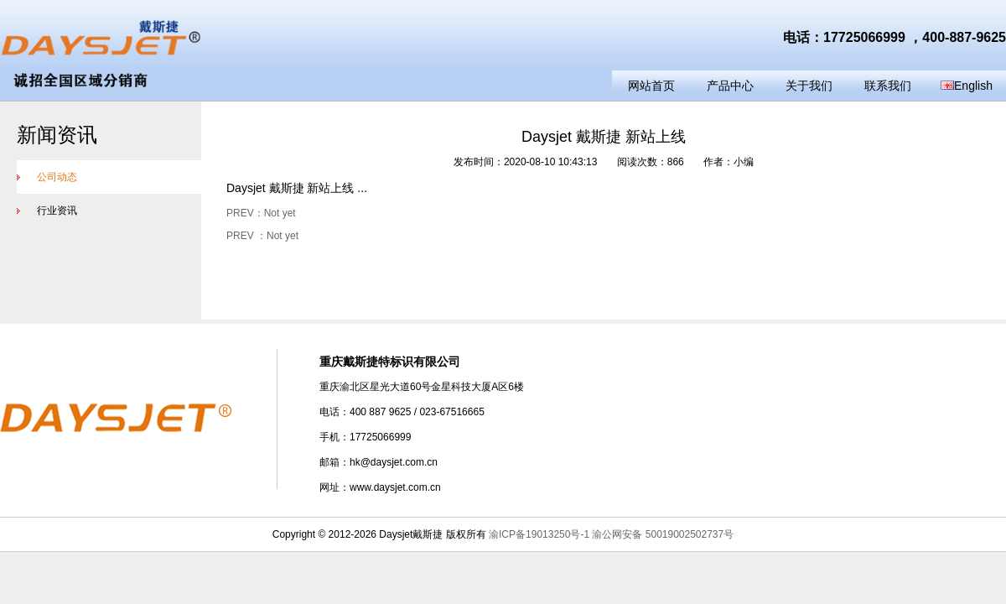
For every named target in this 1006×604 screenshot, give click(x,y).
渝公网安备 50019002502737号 (663, 534)
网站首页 (651, 85)
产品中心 (730, 85)
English (967, 85)
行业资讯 (47, 210)
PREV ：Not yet (262, 236)
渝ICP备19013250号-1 (539, 534)
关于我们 (809, 85)
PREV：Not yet (261, 213)
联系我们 (887, 85)
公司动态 (47, 177)
